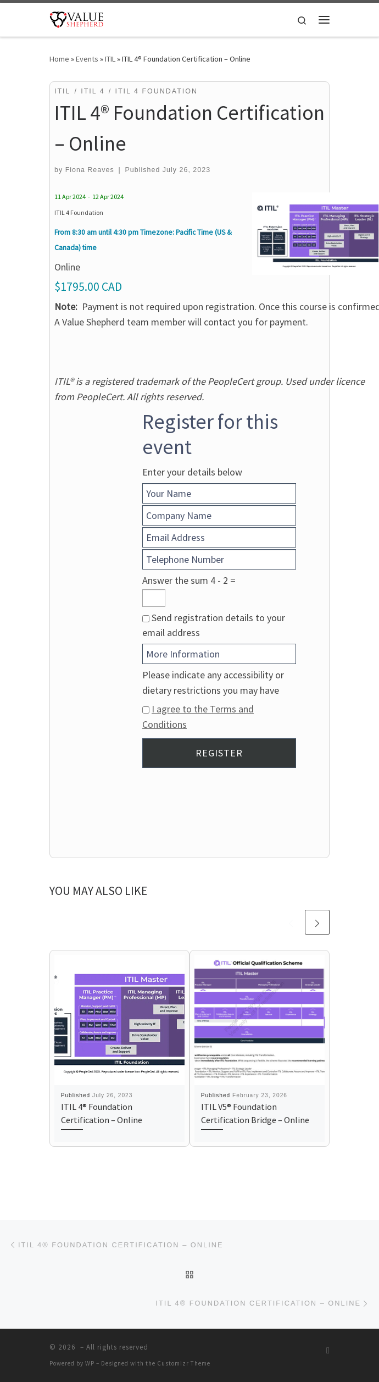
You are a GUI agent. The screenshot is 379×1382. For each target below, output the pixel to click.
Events (87, 59)
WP (89, 1363)
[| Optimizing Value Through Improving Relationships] (76, 18)
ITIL (110, 59)
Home (59, 59)
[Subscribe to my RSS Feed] (328, 1350)
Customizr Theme (183, 1363)
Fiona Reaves (89, 170)
